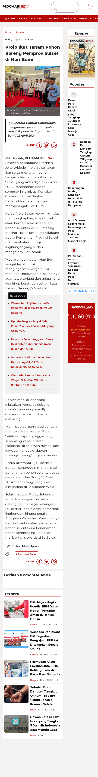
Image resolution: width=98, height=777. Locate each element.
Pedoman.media (81, 329)
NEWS (23, 18)
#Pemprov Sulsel (26, 554)
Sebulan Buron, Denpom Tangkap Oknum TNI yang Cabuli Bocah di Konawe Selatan (43, 696)
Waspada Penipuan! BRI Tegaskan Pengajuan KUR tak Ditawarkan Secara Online (45, 640)
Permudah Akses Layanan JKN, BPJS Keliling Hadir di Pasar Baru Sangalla (75, 269)
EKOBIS (53, 18)
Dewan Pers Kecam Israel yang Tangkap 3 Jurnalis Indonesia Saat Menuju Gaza (74, 117)
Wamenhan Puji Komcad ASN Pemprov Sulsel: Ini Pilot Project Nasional (31, 308)
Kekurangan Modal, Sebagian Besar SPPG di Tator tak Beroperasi (76, 196)
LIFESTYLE (69, 18)
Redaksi (79, 341)
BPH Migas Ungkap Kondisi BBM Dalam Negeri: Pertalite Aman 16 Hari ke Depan (44, 611)
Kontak (75, 355)
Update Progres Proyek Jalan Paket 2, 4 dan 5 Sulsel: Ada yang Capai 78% (32, 326)
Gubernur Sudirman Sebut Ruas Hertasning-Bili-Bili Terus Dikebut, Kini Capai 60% (31, 362)
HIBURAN (85, 18)
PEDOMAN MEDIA (82, 291)
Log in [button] (90, 7)
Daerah (34, 654)
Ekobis (33, 624)
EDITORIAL (38, 18)
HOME (9, 18)
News (33, 709)
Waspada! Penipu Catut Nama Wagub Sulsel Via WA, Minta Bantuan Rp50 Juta (30, 380)
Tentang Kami (79, 345)
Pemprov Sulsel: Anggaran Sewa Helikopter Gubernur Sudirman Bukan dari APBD (32, 344)
